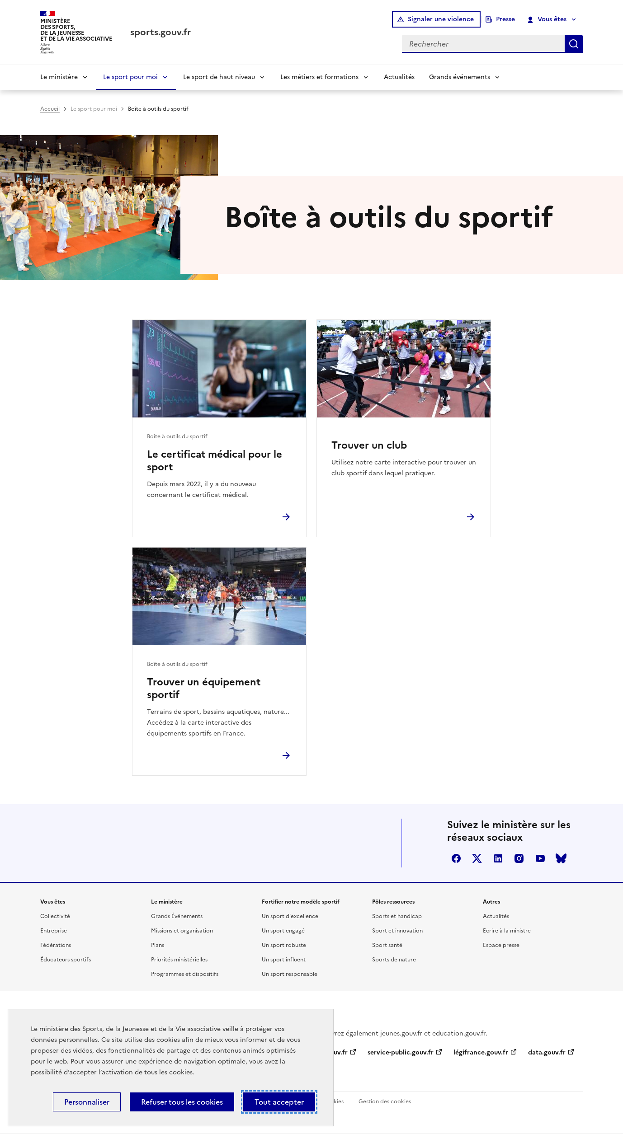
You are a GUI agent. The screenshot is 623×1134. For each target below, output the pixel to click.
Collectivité (55, 916)
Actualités (399, 77)
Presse (505, 19)
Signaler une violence (441, 19)
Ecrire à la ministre (507, 931)
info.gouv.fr (330, 1052)
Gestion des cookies (385, 1101)
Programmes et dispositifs (184, 974)
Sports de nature (394, 960)
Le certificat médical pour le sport (214, 460)
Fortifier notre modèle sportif (301, 902)
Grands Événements (177, 916)
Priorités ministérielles (179, 960)
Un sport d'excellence (290, 916)
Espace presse (501, 945)
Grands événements (459, 77)
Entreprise (53, 931)
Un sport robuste (284, 945)
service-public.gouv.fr (401, 1052)
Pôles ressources (393, 902)
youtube (540, 858)
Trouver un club (369, 445)
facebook (456, 858)
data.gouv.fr (547, 1052)
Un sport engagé (283, 931)
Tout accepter (279, 1102)
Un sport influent (284, 960)
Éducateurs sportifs (65, 960)
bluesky (561, 858)
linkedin (498, 858)
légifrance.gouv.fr (480, 1052)
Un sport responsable (289, 974)
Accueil (50, 109)
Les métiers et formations (319, 77)
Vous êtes (547, 19)
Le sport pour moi (130, 77)
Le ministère (59, 77)
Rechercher (574, 44)
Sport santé (387, 945)
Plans (157, 945)
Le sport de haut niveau (219, 77)
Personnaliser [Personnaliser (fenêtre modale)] (86, 1102)
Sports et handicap (397, 916)
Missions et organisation (182, 931)
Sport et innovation (397, 931)
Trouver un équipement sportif (203, 688)
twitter (477, 858)
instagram (519, 858)
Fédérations (55, 945)
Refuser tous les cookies (182, 1102)
